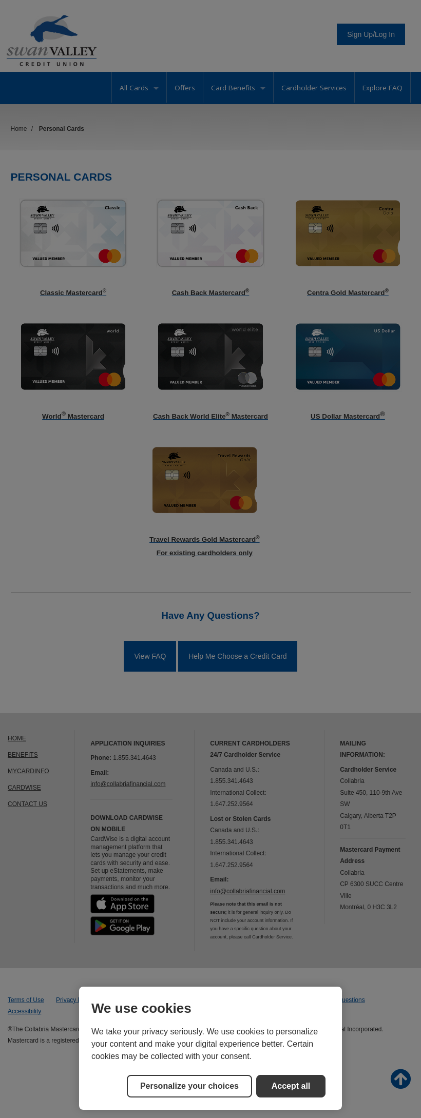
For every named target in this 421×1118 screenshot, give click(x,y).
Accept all (291, 1086)
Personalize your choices (189, 1086)
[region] (210, 1048)
